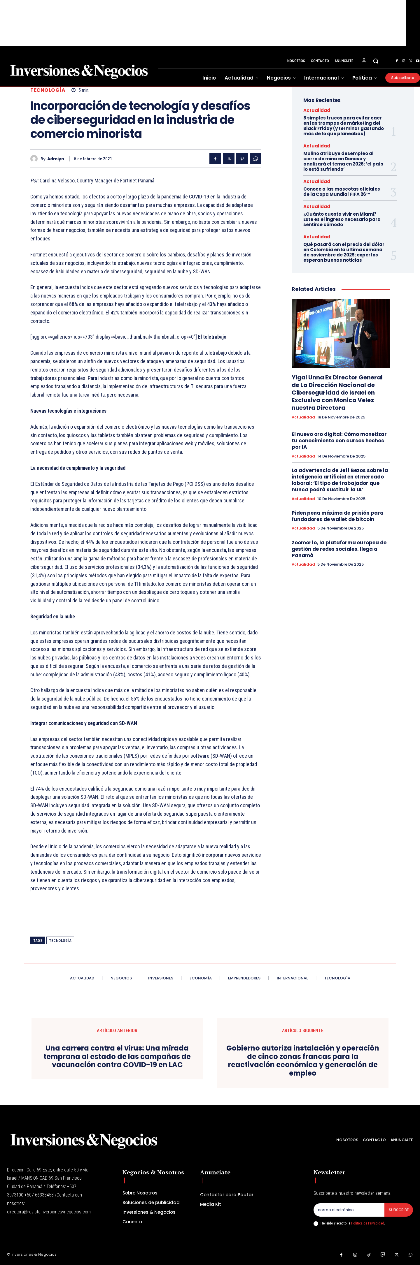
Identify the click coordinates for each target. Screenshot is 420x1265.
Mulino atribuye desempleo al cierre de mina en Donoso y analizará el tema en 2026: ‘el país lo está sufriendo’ (343, 161)
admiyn (55, 158)
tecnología (60, 940)
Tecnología (47, 90)
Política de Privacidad (367, 1223)
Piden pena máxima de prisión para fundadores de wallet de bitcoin (338, 516)
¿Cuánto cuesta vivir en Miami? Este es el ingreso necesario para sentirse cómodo (342, 219)
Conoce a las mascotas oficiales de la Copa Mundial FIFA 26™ (341, 191)
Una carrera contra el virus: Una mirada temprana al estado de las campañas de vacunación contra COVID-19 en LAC (117, 1056)
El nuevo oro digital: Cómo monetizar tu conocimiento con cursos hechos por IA (339, 441)
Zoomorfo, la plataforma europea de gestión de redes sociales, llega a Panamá (339, 549)
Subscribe (398, 1210)
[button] (376, 61)
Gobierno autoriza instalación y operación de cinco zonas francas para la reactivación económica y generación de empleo (302, 1061)
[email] (349, 1210)
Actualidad (316, 110)
